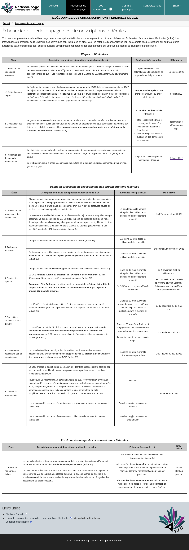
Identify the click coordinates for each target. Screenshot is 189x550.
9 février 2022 (176, 158)
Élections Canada (14, 514)
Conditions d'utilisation (17, 522)
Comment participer (127, 7)
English (176, 5)
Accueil (53, 5)
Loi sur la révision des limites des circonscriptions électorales (37, 518)
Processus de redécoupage (78, 7)
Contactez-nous (152, 5)
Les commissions (101, 7)
